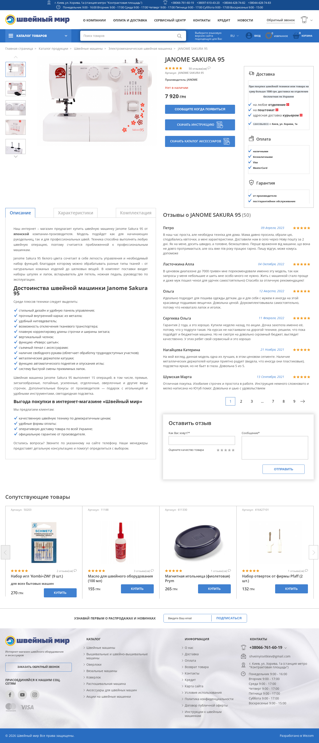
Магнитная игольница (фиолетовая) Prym (197, 578)
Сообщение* (251, 433)
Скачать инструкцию (200, 125)
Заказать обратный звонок (39, 667)
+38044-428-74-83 (259, 3)
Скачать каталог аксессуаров (200, 141)
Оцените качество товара (186, 450)
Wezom (308, 735)
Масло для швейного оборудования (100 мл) (120, 578)
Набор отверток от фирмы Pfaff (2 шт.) (272, 578)
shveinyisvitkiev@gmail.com (269, 656)
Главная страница (19, 48)
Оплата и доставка (130, 20)
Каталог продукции (53, 48)
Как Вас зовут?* (179, 433)
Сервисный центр (170, 20)
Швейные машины (88, 48)
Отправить (283, 469)
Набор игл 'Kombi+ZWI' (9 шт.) (37, 576)
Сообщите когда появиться (200, 109)
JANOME (192, 80)
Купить (60, 592)
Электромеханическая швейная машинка (140, 48)
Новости (245, 20)
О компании (94, 20)
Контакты (201, 20)
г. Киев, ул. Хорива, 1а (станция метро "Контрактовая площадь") (98, 3)
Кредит (224, 20)
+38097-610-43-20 (208, 3)
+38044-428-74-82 (233, 3)
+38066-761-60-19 (182, 3)
